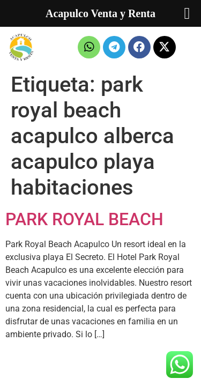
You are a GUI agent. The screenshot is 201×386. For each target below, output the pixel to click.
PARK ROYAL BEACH (84, 219)
